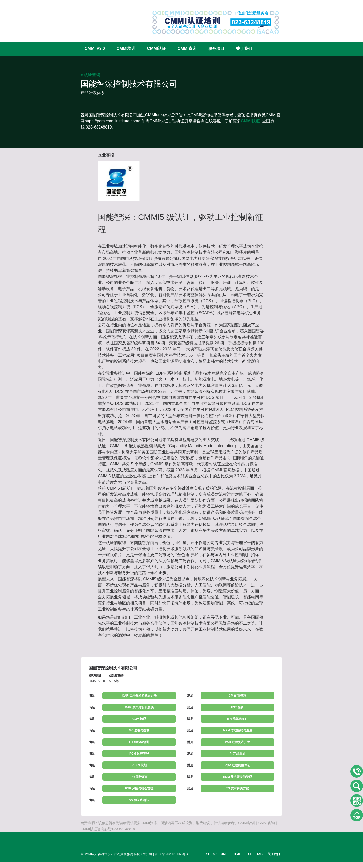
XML (224, 854)
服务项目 (216, 48)
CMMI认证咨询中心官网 (97, 18)
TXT (249, 854)
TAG (260, 854)
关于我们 (244, 48)
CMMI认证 (156, 48)
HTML (236, 854)
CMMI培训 (125, 48)
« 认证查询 (90, 75)
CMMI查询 (187, 48)
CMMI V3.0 (95, 48)
